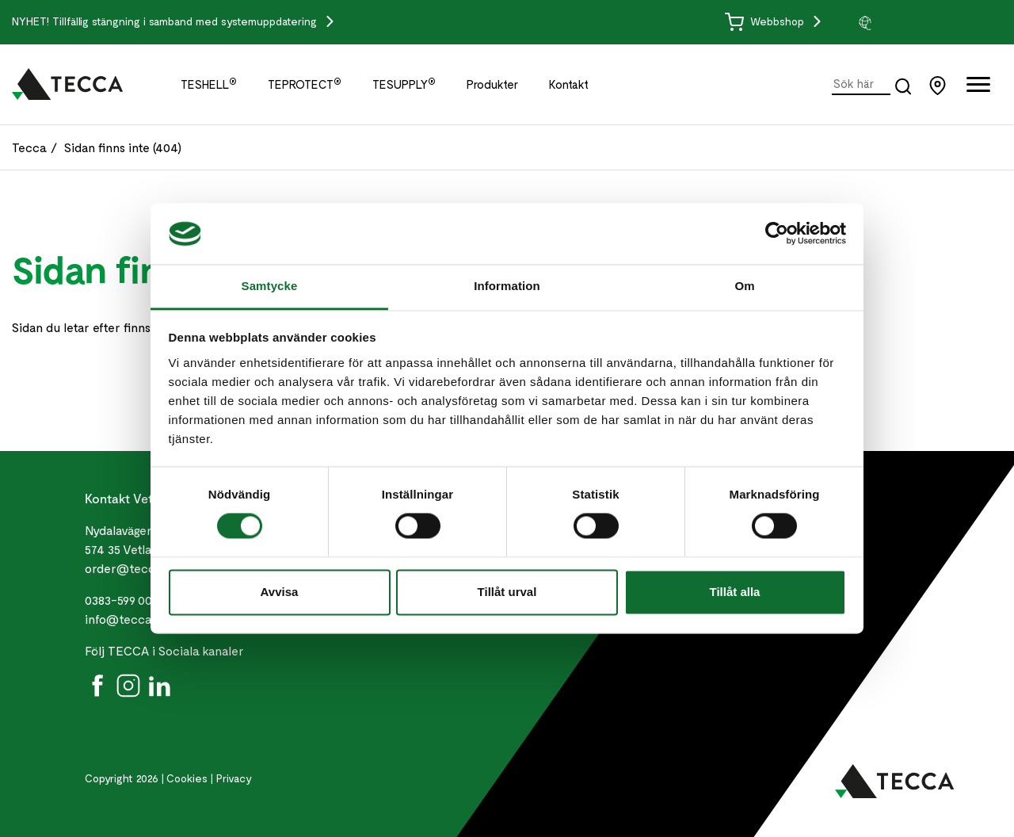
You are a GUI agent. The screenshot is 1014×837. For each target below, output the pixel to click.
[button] (916, 22)
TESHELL (209, 84)
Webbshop (766, 21)
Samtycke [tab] (270, 285)
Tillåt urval (507, 591)
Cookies (187, 778)
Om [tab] (744, 285)
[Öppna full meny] (978, 87)
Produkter (492, 84)
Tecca (29, 147)
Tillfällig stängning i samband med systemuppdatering (186, 21)
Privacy (234, 778)
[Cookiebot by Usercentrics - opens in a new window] (776, 234)
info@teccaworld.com (148, 618)
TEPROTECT (304, 84)
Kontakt (569, 84)
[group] (916, 22)
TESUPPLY (404, 84)
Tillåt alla (735, 591)
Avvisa (280, 591)
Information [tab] (507, 285)
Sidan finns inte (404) (122, 147)
